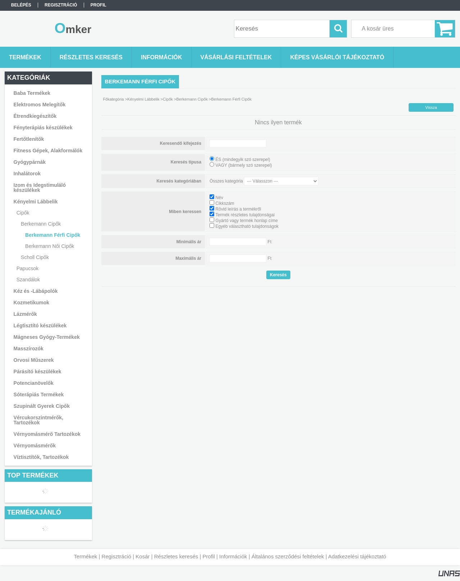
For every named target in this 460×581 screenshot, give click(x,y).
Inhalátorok (27, 173)
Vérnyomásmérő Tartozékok (47, 434)
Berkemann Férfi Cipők (52, 235)
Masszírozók (28, 348)
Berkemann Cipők (192, 99)
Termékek (85, 556)
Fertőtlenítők (29, 139)
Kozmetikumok (32, 302)
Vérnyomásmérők (35, 445)
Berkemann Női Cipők (49, 246)
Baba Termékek (32, 93)
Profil (209, 556)
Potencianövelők (34, 383)
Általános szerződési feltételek (288, 556)
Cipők (168, 99)
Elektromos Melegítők (40, 104)
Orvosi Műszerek (34, 360)
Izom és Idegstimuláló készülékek (40, 187)
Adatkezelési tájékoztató (357, 556)
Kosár (142, 556)
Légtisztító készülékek (40, 325)
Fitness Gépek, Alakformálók (48, 150)
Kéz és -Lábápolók (36, 291)
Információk (233, 556)
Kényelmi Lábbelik (143, 99)
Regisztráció (117, 556)
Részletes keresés (176, 556)
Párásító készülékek (37, 371)
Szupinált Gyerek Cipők (42, 406)
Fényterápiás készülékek (43, 127)
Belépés (21, 5)
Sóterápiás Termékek (39, 394)
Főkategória (113, 99)
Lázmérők (25, 314)
